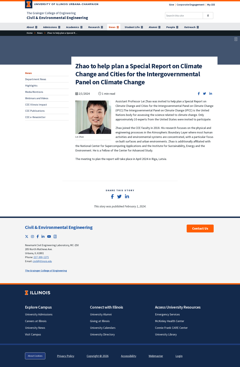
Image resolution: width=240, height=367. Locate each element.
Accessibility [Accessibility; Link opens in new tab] (128, 356)
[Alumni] (154, 27)
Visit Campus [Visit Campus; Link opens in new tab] (33, 334)
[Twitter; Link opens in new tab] (26, 236)
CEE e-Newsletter (35, 117)
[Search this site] (184, 15)
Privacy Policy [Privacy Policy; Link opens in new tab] (65, 356)
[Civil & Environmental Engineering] (57, 17)
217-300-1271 (41, 257)
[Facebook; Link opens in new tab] (38, 236)
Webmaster (156, 356)
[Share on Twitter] (204, 93)
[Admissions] (52, 27)
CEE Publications (35, 110)
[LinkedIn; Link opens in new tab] (43, 236)
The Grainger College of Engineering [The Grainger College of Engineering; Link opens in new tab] (51, 13)
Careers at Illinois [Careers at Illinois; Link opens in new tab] (35, 321)
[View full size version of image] (235, 39)
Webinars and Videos (36, 98)
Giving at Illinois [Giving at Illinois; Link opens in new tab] (100, 321)
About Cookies (35, 355)
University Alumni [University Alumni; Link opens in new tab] (101, 314)
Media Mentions (34, 92)
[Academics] (74, 27)
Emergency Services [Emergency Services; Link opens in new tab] (167, 314)
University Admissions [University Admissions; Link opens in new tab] (38, 314)
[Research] (95, 27)
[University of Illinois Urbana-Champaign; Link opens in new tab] (61, 4)
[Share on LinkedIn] (210, 93)
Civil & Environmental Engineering (58, 227)
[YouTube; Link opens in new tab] (49, 236)
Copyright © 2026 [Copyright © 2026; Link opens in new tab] (97, 356)
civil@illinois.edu (42, 261)
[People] (172, 27)
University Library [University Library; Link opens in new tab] (166, 334)
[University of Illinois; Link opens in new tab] (37, 292)
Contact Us (200, 228)
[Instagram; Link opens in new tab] (32, 236)
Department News (35, 79)
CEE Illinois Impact (36, 104)
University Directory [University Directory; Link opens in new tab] (102, 334)
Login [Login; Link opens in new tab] (179, 356)
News (28, 73)
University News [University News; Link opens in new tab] (35, 328)
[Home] (29, 33)
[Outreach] (191, 27)
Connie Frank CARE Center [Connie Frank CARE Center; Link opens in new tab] (171, 328)
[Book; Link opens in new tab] (55, 236)
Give (171, 4)
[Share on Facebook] (199, 93)
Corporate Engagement (190, 4)
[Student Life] (133, 27)
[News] (113, 27)
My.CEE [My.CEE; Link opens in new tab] (211, 4)
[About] (32, 27)
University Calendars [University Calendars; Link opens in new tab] (103, 328)
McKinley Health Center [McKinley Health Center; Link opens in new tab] (169, 321)
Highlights (31, 85)
